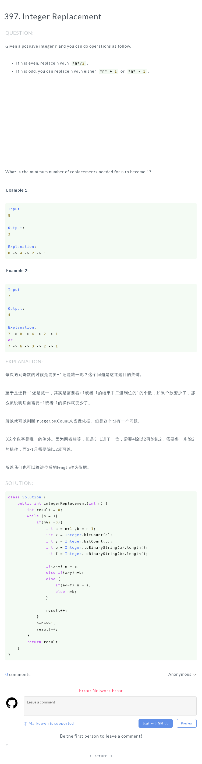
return (101, 756)
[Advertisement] (101, 121)
